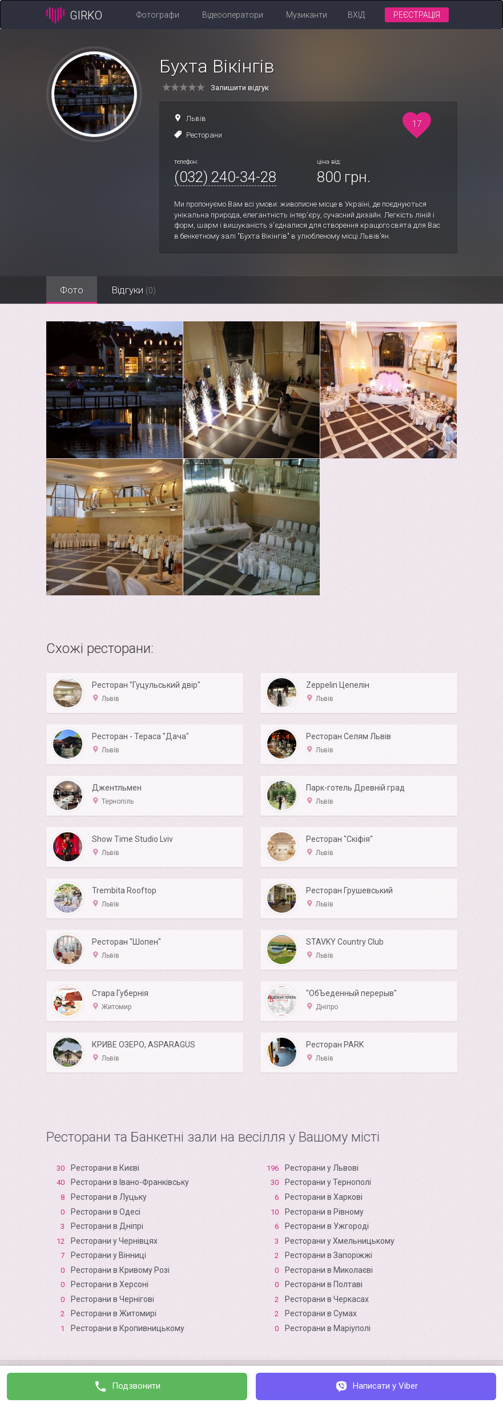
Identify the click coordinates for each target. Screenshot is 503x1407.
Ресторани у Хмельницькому (340, 1240)
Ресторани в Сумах (321, 1313)
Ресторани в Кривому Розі (120, 1270)
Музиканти (306, 14)
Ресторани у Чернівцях (114, 1240)
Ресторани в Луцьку (109, 1197)
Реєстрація (416, 14)
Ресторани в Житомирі (113, 1313)
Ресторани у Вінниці (108, 1255)
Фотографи (157, 14)
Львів (196, 118)
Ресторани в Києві (105, 1167)
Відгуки (134, 290)
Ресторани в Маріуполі (328, 1328)
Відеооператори (232, 14)
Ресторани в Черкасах (327, 1299)
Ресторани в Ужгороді (327, 1226)
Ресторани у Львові (322, 1167)
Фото (72, 290)
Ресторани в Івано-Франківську (130, 1182)
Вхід (356, 14)
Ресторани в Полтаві (324, 1284)
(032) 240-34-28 (225, 177)
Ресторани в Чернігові (112, 1299)
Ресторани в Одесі (105, 1211)
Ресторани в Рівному (324, 1211)
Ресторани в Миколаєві (329, 1270)
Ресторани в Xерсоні (109, 1284)
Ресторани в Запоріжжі (328, 1255)
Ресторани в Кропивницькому (127, 1328)
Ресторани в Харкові (324, 1197)
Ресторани (204, 135)
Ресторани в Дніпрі (107, 1226)
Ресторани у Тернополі (328, 1182)
